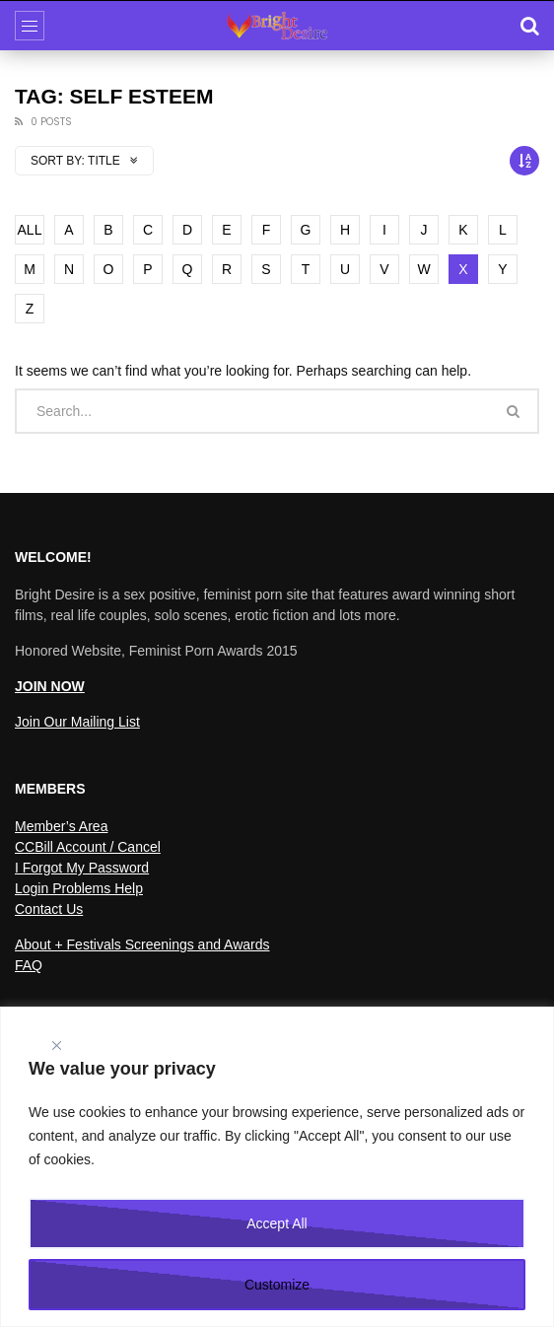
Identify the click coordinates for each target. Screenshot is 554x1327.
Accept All (276, 1223)
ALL (30, 230)
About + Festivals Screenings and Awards (142, 944)
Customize (277, 1284)
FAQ (28, 965)
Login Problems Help (79, 888)
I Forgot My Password (82, 867)
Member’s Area (61, 826)
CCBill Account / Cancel (88, 847)
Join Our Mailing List (77, 722)
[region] (277, 1167)
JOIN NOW (50, 686)
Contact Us (49, 909)
